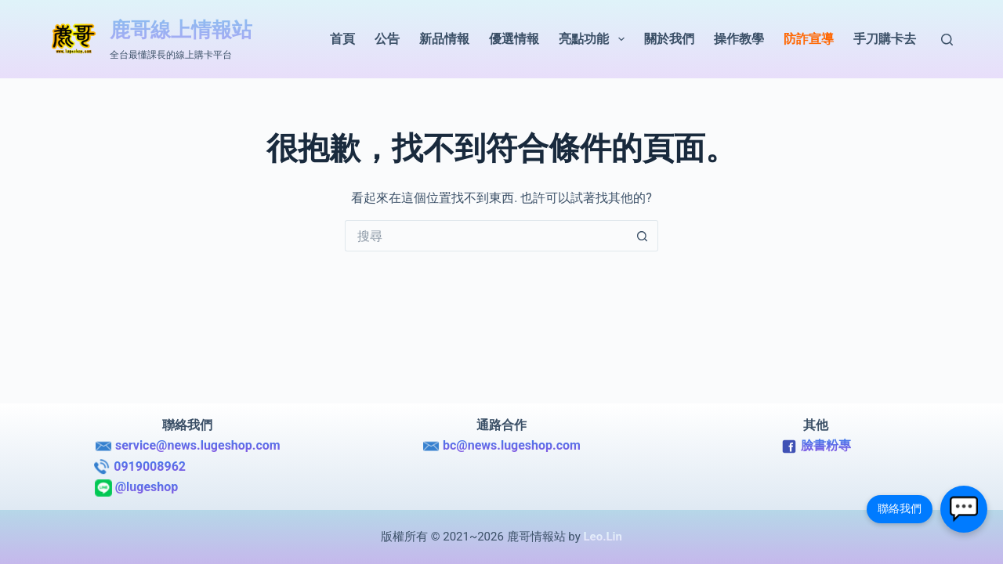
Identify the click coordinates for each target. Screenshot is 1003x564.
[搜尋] (947, 39)
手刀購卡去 (884, 38)
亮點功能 (594, 39)
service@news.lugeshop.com (188, 446)
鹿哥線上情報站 (181, 30)
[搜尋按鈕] (642, 235)
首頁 (342, 38)
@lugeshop (188, 488)
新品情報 (444, 38)
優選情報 (514, 38)
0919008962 (187, 466)
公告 (387, 38)
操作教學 (739, 38)
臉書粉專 (815, 446)
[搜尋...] (486, 235)
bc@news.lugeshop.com (501, 446)
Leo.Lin (602, 537)
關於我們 (669, 38)
